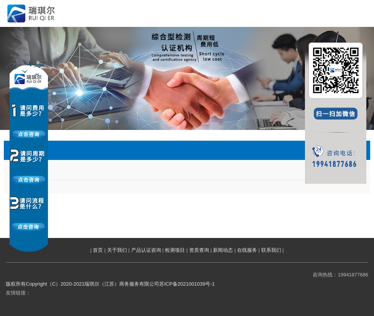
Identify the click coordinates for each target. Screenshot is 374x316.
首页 (98, 250)
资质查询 (199, 250)
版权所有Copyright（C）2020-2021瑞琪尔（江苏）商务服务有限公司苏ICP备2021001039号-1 (110, 284)
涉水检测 (20, 171)
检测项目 (175, 250)
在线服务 (247, 250)
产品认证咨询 (146, 250)
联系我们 (271, 250)
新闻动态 (223, 250)
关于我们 (117, 250)
